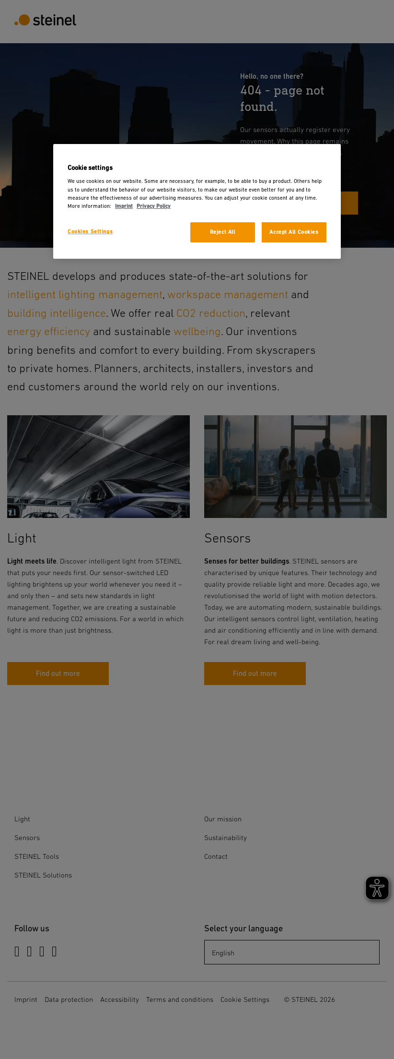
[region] (197, 201)
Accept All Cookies (293, 232)
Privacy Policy (154, 206)
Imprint (124, 206)
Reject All (222, 232)
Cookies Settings (90, 232)
